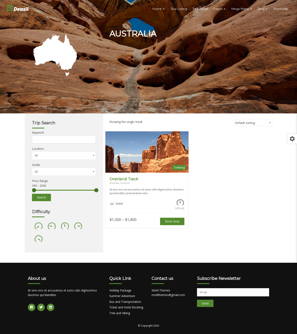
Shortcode (280, 9)
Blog (262, 9)
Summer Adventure (122, 296)
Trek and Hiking (119, 313)
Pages (219, 9)
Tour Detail (200, 9)
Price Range (40, 181)
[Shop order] (253, 123)
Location (38, 149)
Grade (36, 165)
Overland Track (124, 179)
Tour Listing (178, 9)
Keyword (38, 132)
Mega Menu (241, 9)
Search (41, 197)
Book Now (172, 221)
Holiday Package (120, 290)
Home (158, 9)
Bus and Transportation (125, 302)
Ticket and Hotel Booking (126, 307)
